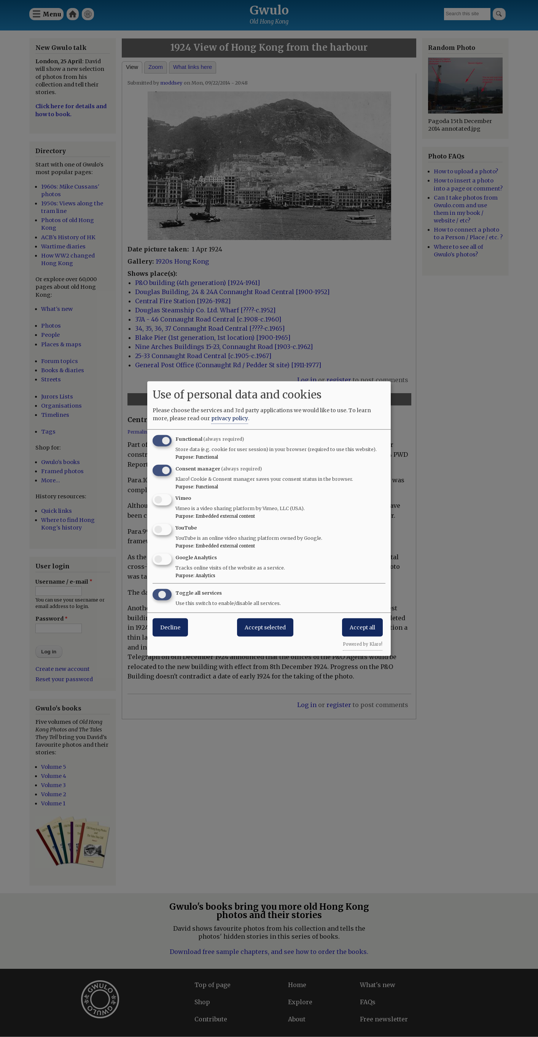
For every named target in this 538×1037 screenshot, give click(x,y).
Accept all (362, 627)
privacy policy (229, 417)
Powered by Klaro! (362, 644)
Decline (170, 627)
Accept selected (265, 627)
